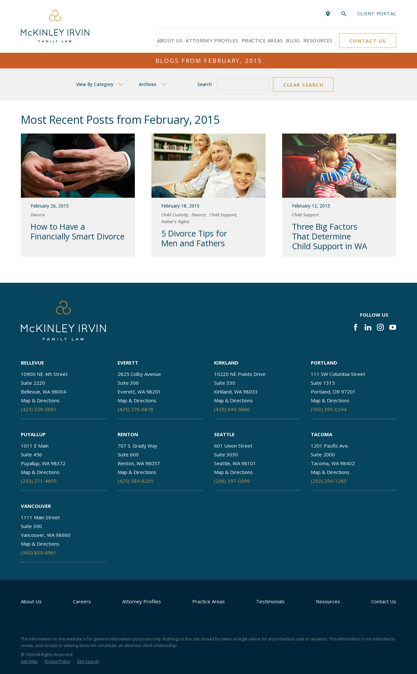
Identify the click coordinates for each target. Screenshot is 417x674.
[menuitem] (29, 662)
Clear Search (303, 84)
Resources (328, 601)
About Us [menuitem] (170, 40)
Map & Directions (40, 400)
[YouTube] (392, 327)
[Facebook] (355, 327)
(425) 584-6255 (135, 481)
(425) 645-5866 (232, 409)
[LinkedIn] (368, 327)
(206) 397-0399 (232, 481)
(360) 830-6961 (39, 552)
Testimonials (270, 601)
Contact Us (367, 40)
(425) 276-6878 (135, 409)
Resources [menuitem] (318, 40)
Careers (82, 601)
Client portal (376, 13)
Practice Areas (208, 601)
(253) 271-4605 (39, 481)
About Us (31, 601)
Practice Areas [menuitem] (262, 40)
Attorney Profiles (141, 601)
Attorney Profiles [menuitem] (212, 40)
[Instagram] (380, 327)
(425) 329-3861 (39, 409)
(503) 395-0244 (329, 409)
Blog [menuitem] (293, 40)
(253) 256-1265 (329, 481)
